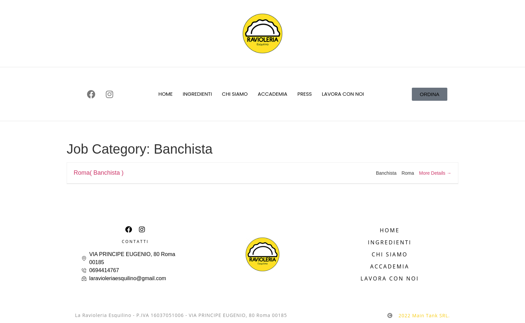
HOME (165, 93)
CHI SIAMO (235, 93)
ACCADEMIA (272, 93)
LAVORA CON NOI (343, 93)
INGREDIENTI (197, 93)
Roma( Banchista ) (99, 172)
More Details (435, 173)
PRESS (304, 93)
